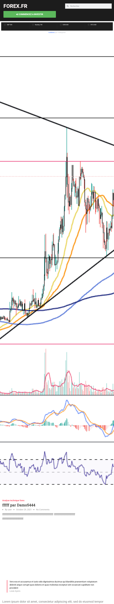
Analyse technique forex (13, 500)
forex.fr (15, 6)
